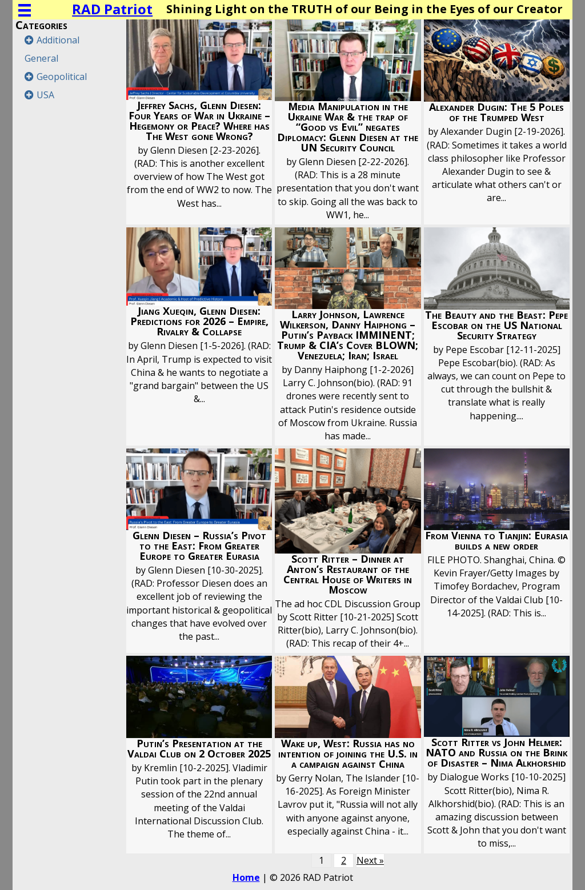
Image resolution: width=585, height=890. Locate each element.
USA (45, 95)
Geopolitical (62, 76)
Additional (58, 40)
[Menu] (24, 10)
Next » (370, 860)
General (41, 58)
